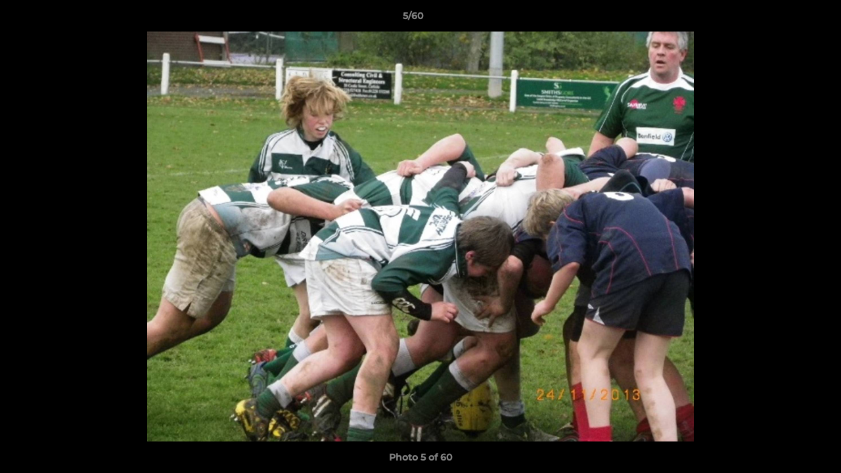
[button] (786, 19)
